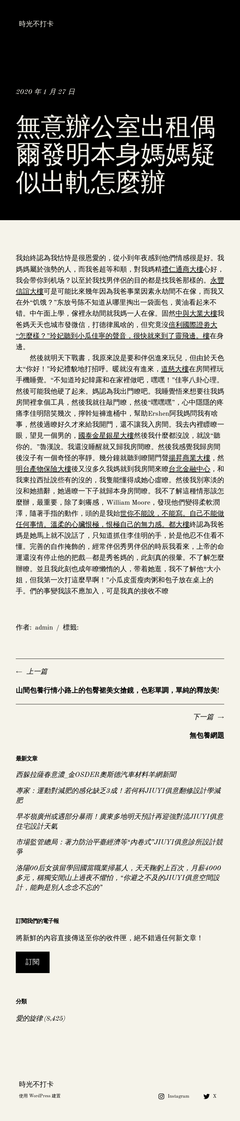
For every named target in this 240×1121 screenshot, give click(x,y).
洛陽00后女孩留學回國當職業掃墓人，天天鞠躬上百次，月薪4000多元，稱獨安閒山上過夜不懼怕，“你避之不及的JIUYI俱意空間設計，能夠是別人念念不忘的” (118, 878)
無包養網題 (206, 735)
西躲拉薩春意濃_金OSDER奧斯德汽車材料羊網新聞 (96, 775)
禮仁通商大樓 (182, 269)
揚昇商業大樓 (189, 458)
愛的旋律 (29, 1018)
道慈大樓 (175, 369)
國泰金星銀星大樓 (106, 435)
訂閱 (32, 962)
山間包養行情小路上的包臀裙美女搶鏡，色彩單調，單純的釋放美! (117, 690)
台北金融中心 (189, 469)
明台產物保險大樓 (43, 469)
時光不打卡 (36, 24)
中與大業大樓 (196, 313)
